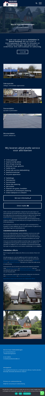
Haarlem (34, 370)
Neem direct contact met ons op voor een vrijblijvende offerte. (19, 278)
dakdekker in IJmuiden (14, 262)
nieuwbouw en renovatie (24, 276)
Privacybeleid (27, 393)
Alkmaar (30, 370)
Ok (16, 393)
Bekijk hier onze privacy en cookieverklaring (14, 383)
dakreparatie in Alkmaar (12, 268)
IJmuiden (39, 370)
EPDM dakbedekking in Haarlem (28, 270)
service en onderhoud (11, 276)
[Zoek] (35, 3)
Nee (20, 393)
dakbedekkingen (7, 218)
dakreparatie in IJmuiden (26, 268)
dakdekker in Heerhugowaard (10, 260)
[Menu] (39, 3)
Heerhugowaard (23, 370)
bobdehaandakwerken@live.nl (12, 358)
